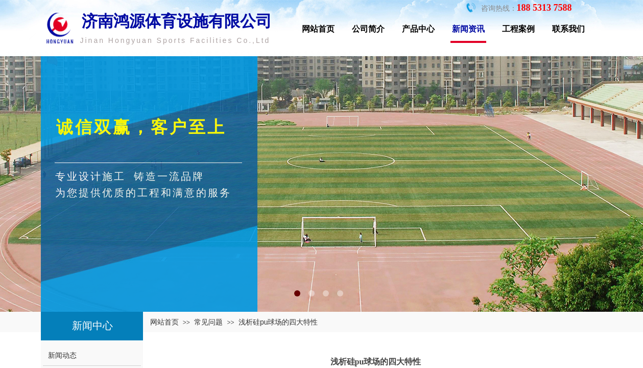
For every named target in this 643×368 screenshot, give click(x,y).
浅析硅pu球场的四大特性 (278, 322)
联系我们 (568, 29)
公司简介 (368, 29)
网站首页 (318, 29)
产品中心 (418, 29)
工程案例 (518, 29)
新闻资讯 (468, 29)
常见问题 (208, 322)
